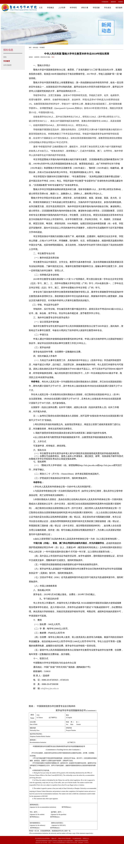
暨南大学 (54, 838)
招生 (5, 57)
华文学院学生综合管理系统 (42, 838)
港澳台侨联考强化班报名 (81, 840)
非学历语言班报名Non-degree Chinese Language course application (54, 840)
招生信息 (35, 47)
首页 (30, 47)
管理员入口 (86, 838)
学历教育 (6, 61)
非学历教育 (7, 65)
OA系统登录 (105, 2)
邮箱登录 (113, 2)
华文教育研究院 (76, 838)
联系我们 (120, 2)
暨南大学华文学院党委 (64, 838)
